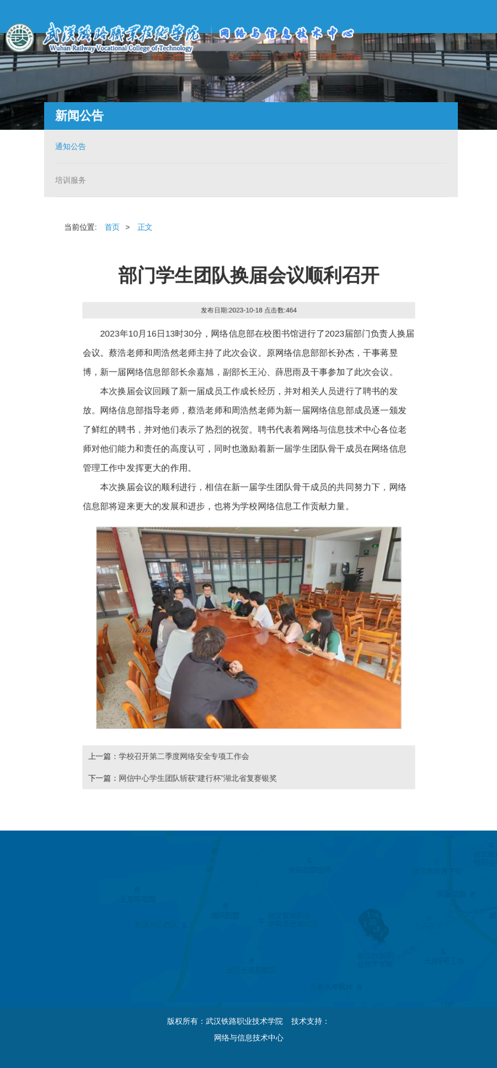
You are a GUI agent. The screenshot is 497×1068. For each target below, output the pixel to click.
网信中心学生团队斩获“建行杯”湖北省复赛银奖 (197, 779)
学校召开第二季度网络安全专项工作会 (182, 757)
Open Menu (480, 16)
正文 (144, 225)
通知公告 (69, 146)
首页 (111, 225)
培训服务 (69, 180)
